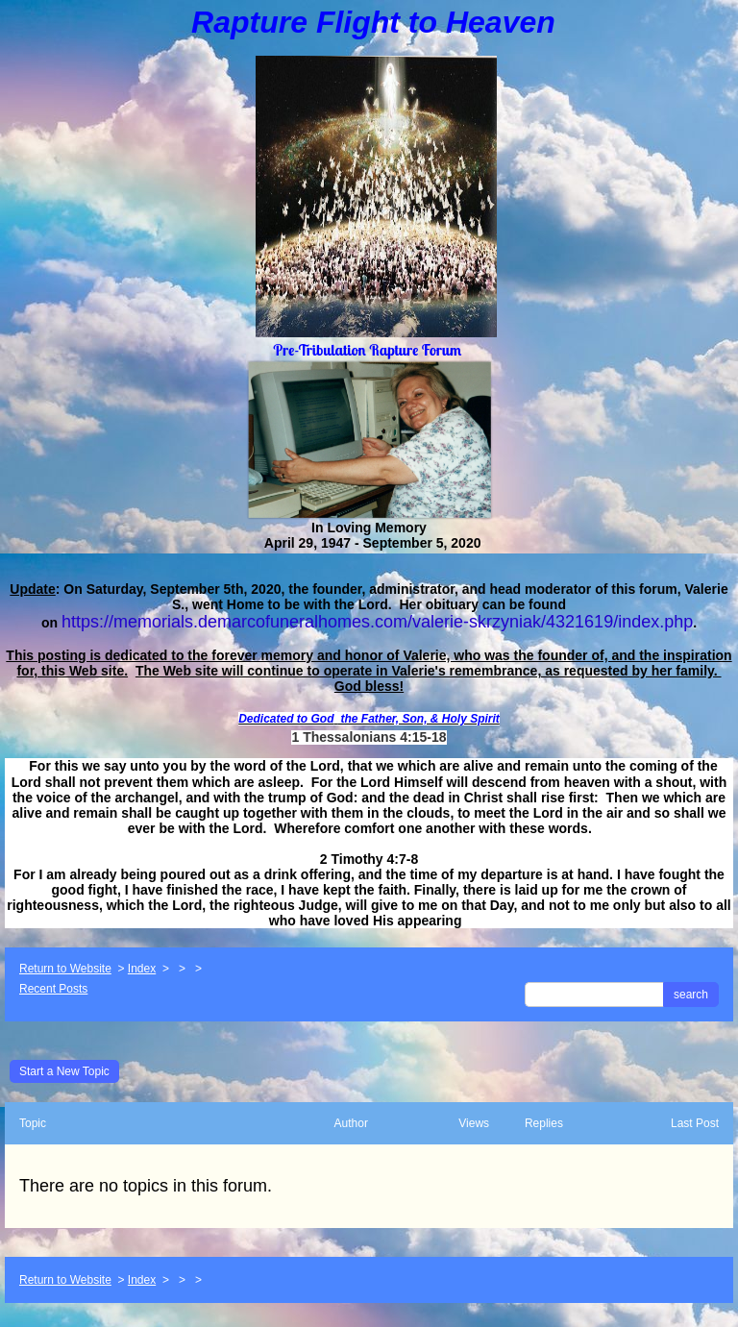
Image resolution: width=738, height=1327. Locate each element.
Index (142, 968)
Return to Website (65, 968)
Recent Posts (53, 988)
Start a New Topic (64, 1071)
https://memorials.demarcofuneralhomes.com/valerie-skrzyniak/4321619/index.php (377, 621)
